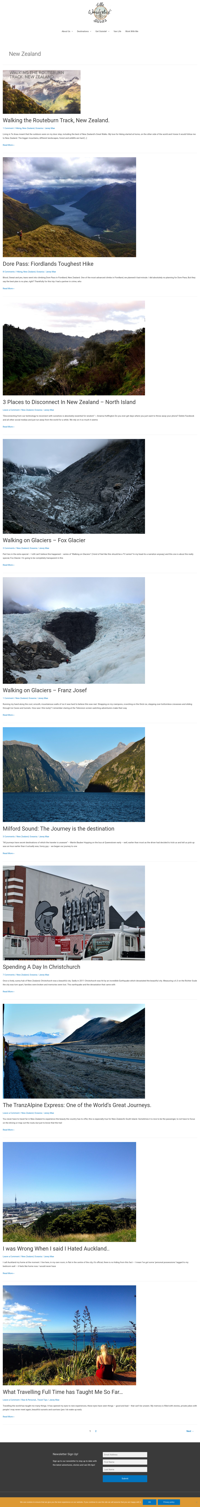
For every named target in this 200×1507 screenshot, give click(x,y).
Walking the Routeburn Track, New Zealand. (56, 120)
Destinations (83, 31)
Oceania (39, 128)
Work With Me (131, 31)
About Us (66, 31)
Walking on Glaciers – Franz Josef (45, 690)
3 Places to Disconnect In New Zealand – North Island (69, 402)
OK (149, 1502)
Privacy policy (168, 1502)
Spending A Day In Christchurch (41, 967)
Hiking (18, 128)
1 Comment (8, 128)
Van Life (117, 31)
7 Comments (9, 975)
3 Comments (9, 548)
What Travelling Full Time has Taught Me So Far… (63, 1392)
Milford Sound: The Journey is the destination (58, 828)
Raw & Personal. (28, 1400)
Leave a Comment (11, 410)
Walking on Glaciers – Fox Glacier (44, 540)
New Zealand (28, 128)
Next (190, 1431)
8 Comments (9, 271)
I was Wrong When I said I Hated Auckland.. (56, 1248)
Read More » (8, 144)
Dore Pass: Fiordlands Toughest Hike (48, 264)
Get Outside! (101, 31)
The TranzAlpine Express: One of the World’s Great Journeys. (77, 1105)
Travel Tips (42, 1400)
